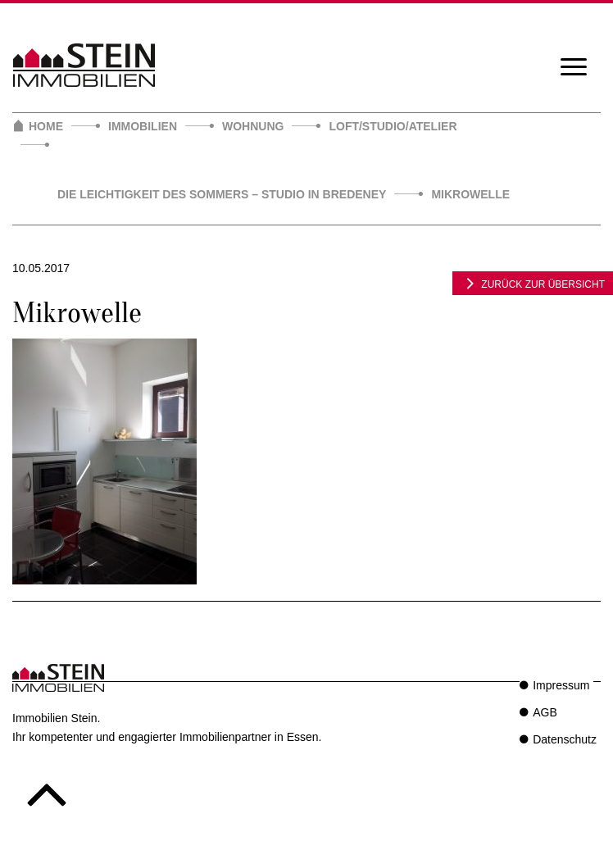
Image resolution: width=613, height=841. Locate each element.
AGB (545, 712)
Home (46, 126)
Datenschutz (565, 739)
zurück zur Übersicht (533, 283)
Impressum (561, 685)
